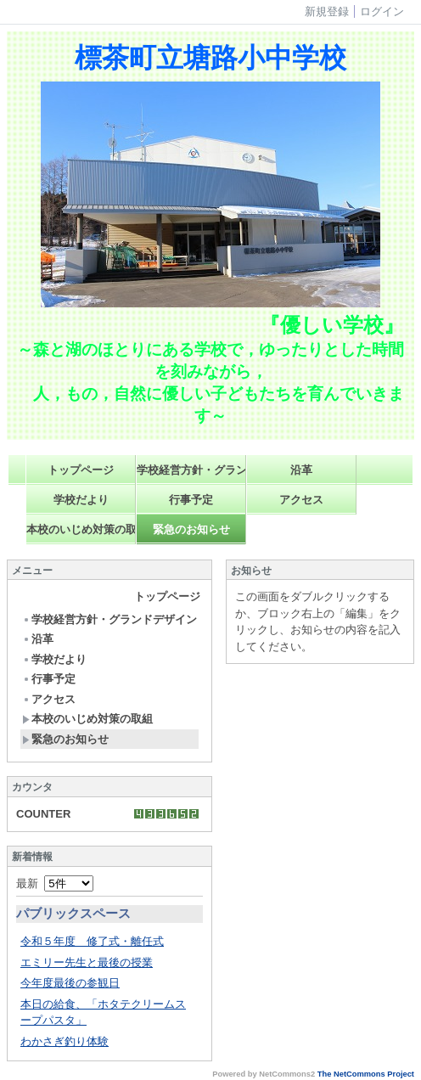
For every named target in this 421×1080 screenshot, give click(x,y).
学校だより (81, 499)
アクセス (301, 499)
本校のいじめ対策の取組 (81, 529)
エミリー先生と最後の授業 (86, 962)
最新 (54, 883)
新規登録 (327, 11)
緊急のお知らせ (191, 529)
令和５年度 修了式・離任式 (92, 941)
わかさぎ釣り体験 (64, 1041)
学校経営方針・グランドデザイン (191, 470)
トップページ (81, 470)
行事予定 (191, 499)
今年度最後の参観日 (70, 982)
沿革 (301, 470)
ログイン (382, 11)
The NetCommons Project (365, 1074)
